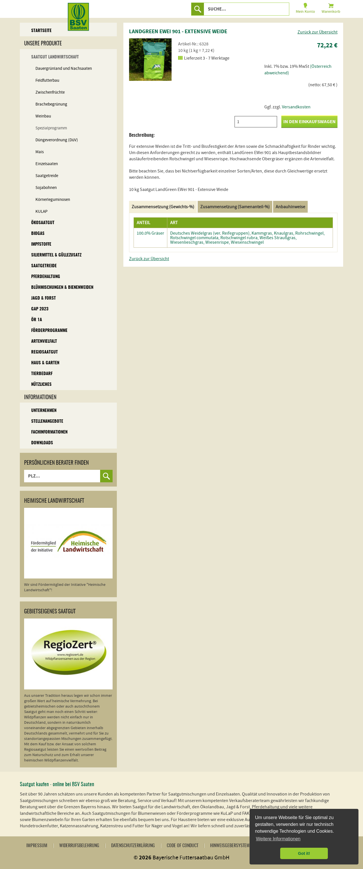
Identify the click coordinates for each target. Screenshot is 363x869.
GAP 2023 (39, 309)
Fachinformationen (49, 432)
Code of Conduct (182, 845)
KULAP (41, 211)
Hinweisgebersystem (230, 845)
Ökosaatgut (42, 223)
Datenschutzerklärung (133, 845)
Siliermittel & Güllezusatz (56, 255)
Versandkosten (296, 107)
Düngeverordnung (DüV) (56, 140)
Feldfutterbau (47, 80)
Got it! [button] (304, 853)
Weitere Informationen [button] (278, 838)
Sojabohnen (46, 187)
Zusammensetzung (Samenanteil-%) (235, 207)
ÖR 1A (36, 320)
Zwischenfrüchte (50, 92)
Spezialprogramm (51, 128)
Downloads (42, 443)
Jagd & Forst (43, 298)
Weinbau (43, 116)
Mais (39, 152)
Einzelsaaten (46, 164)
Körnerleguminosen (52, 199)
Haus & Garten (45, 363)
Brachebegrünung (51, 104)
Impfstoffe (41, 244)
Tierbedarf (41, 374)
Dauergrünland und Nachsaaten (63, 68)
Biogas (38, 234)
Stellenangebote (47, 421)
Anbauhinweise (290, 207)
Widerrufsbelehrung (79, 845)
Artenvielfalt (44, 341)
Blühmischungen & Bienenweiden (62, 287)
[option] (150, 59)
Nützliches (41, 384)
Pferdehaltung (45, 277)
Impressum (36, 845)
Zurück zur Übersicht (317, 32)
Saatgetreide (46, 175)
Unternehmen (43, 411)
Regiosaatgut (44, 352)
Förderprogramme (49, 331)
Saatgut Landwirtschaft (55, 57)
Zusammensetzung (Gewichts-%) (163, 207)
